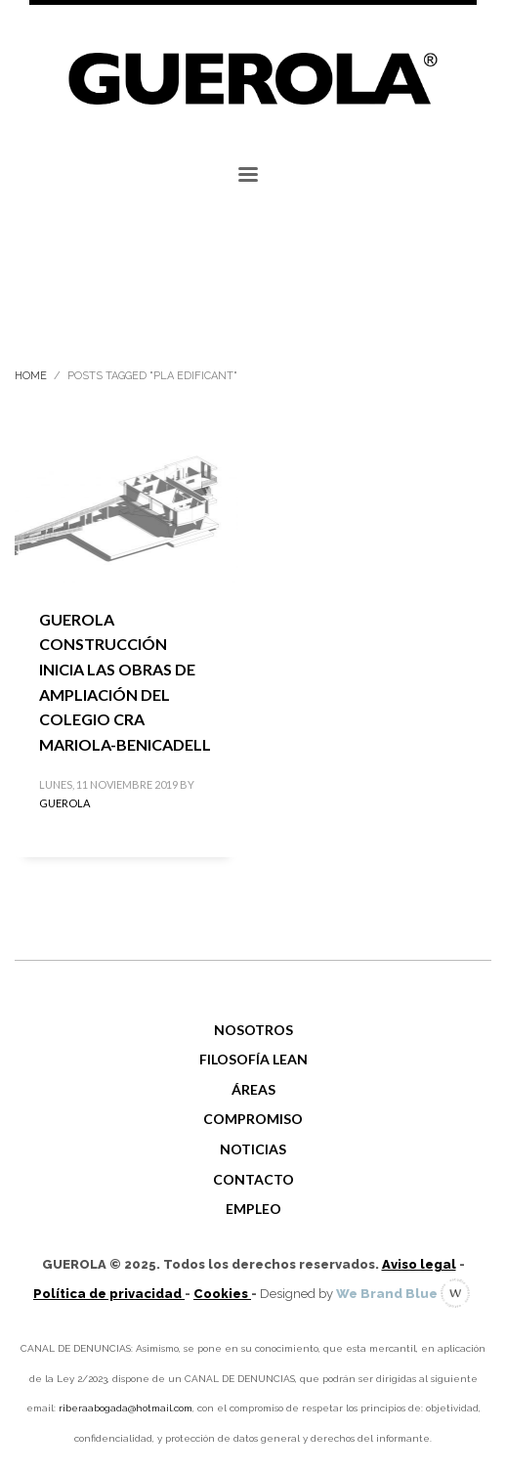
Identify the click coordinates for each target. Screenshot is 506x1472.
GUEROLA (64, 803)
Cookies (222, 1293)
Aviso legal (419, 1264)
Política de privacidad (109, 1293)
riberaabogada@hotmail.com (125, 1408)
